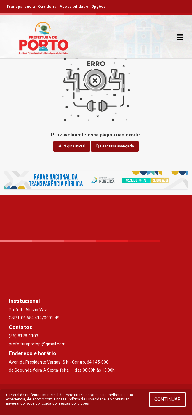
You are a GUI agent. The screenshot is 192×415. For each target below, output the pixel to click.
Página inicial (71, 146)
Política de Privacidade (87, 399)
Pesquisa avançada (115, 146)
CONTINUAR (167, 399)
